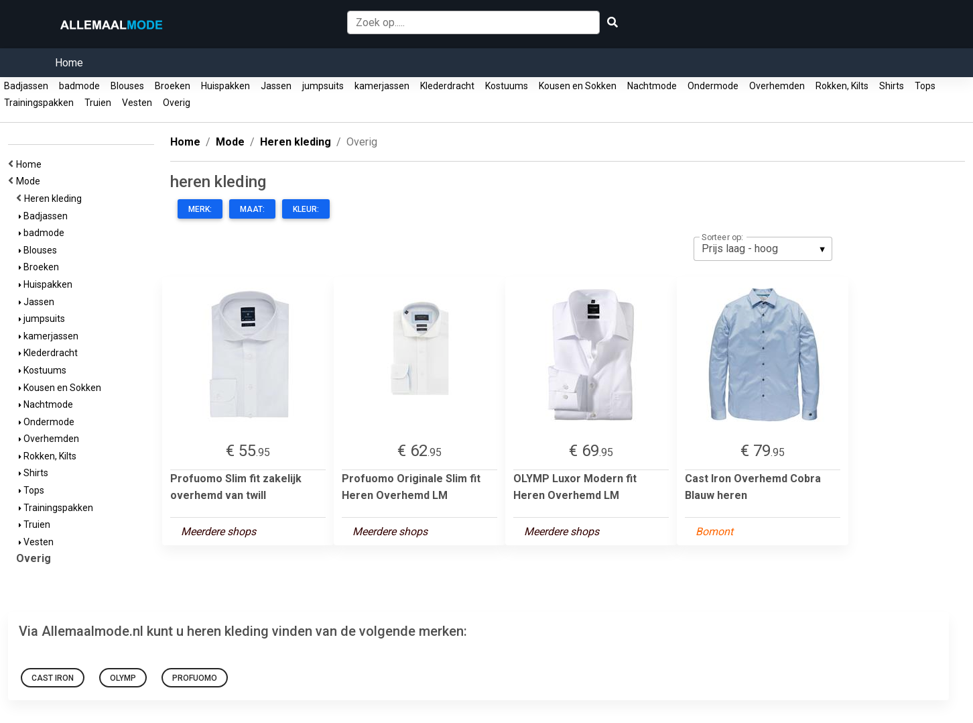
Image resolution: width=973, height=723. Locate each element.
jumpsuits (323, 85)
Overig (176, 102)
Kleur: (306, 209)
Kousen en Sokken (578, 85)
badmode (79, 85)
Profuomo (194, 678)
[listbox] (763, 249)
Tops (925, 85)
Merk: (200, 209)
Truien (97, 102)
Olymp (123, 678)
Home (69, 62)
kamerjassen (381, 85)
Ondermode (713, 85)
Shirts (891, 85)
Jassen (276, 85)
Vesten (137, 102)
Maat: (252, 209)
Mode (30, 181)
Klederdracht (447, 85)
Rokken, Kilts (842, 85)
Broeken (172, 85)
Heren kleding (55, 198)
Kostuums (506, 85)
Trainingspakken (39, 102)
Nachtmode (652, 85)
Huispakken (225, 85)
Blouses (127, 85)
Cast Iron (52, 678)
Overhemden (777, 85)
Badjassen (26, 85)
